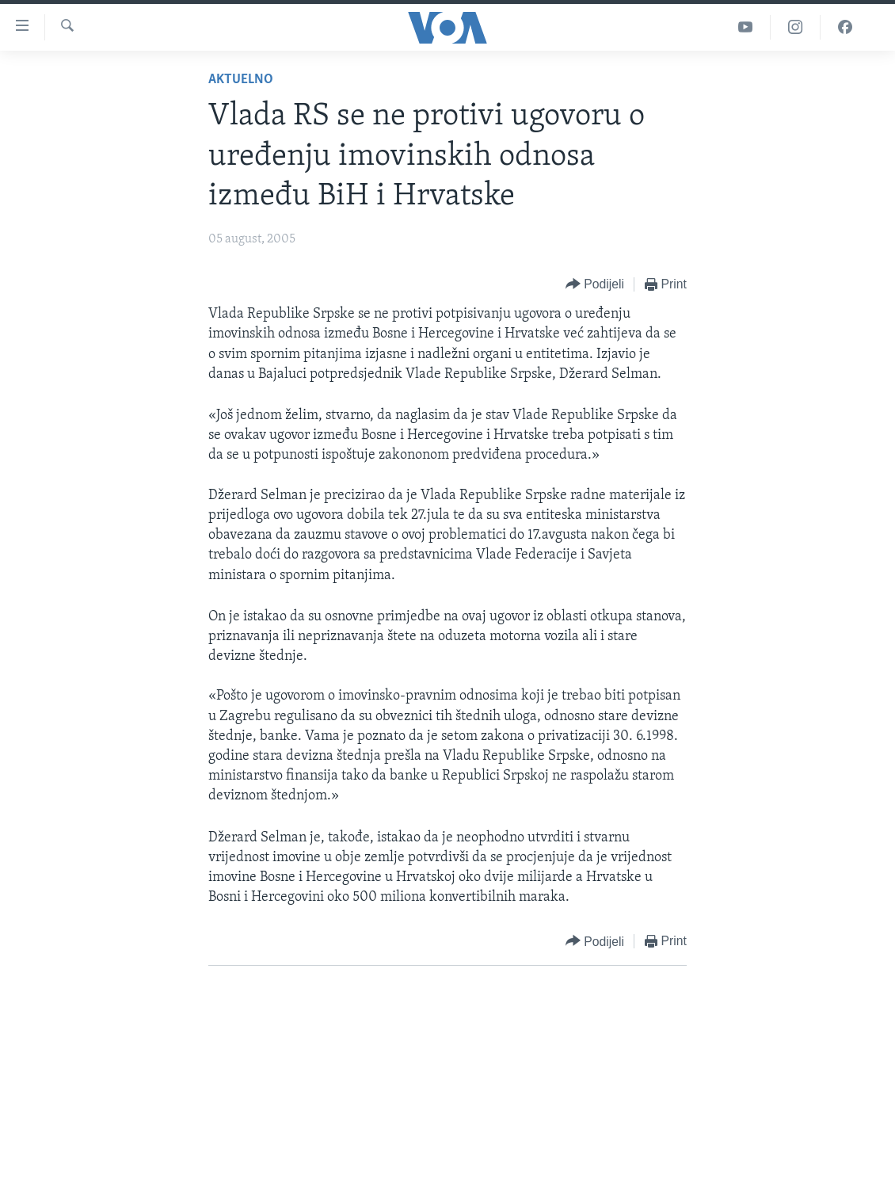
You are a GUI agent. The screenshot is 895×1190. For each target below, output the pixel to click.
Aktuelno (240, 79)
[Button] (595, 285)
